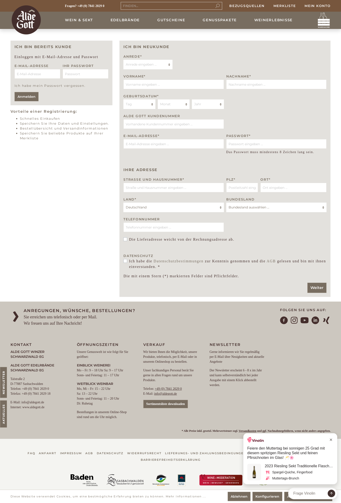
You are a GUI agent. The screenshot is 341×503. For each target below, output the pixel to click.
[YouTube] (305, 321)
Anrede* (132, 56)
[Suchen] (217, 6)
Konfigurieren (267, 496)
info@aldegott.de (165, 393)
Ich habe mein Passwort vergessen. (50, 86)
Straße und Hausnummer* (153, 179)
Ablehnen (239, 496)
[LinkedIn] (315, 321)
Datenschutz (110, 453)
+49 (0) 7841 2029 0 (168, 388)
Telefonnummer (141, 219)
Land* (129, 199)
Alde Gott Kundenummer (151, 116)
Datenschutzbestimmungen (179, 261)
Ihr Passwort (78, 66)
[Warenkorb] (324, 20)
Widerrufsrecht (144, 453)
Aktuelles (3, 414)
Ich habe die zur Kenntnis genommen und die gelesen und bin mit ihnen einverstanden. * (227, 264)
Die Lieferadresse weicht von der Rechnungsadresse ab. (181, 239)
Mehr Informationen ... (186, 496)
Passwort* (238, 136)
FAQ (31, 453)
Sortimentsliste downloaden (165, 404)
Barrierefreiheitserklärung (171, 459)
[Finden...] (167, 6)
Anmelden (27, 97)
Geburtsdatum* (141, 96)
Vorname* (134, 76)
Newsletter (3, 382)
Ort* (265, 179)
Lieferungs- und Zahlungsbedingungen (205, 453)
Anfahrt (47, 453)
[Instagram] (294, 321)
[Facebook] (284, 321)
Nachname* (238, 76)
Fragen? (71, 6)
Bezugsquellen (247, 6)
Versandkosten (247, 431)
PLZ (231, 179)
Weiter (316, 287)
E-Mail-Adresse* (141, 136)
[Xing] (326, 321)
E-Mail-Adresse (31, 66)
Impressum (71, 453)
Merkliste (284, 6)
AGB (271, 261)
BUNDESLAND (240, 199)
